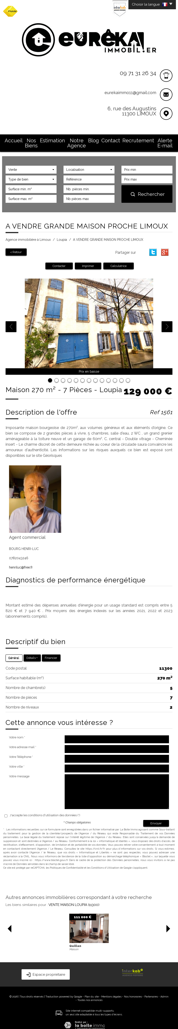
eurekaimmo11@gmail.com (130, 92)
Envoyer (156, 817)
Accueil (12, 139)
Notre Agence (77, 139)
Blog (98, 139)
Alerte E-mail (161, 139)
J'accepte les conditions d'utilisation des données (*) (45, 809)
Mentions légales (111, 990)
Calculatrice (119, 260)
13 (128, 374)
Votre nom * (17, 731)
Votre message (19, 770)
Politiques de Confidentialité (66, 862)
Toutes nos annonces (89, 994)
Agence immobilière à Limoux (28, 234)
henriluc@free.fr (21, 561)
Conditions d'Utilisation (105, 862)
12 (121, 374)
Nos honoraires (133, 990)
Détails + (32, 652)
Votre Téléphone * (21, 751)
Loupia (62, 234)
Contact (114, 139)
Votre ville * (16, 760)
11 (115, 374)
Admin (164, 990)
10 (108, 374)
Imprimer (88, 260)
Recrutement (136, 139)
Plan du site (92, 990)
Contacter (59, 260)
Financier (51, 652)
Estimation (53, 139)
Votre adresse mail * (22, 741)
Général (13, 652)
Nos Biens (31, 139)
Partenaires (151, 990)
